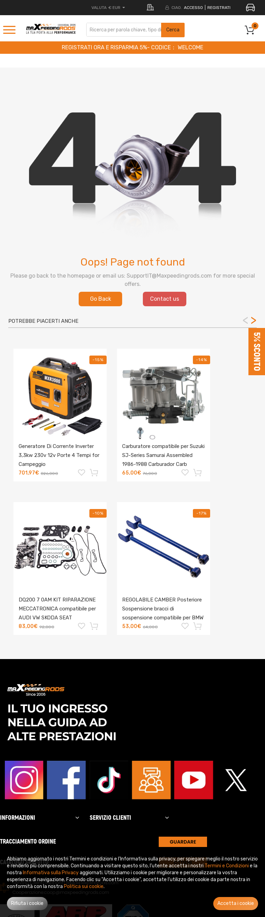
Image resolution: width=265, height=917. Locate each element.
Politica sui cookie (84, 886)
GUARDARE (183, 841)
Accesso (193, 7)
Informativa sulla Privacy (51, 873)
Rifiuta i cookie (27, 903)
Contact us (164, 299)
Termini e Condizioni (227, 866)
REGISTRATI (218, 7)
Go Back (100, 299)
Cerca (172, 30)
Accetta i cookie (235, 903)
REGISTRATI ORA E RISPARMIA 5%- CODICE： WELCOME (132, 47)
